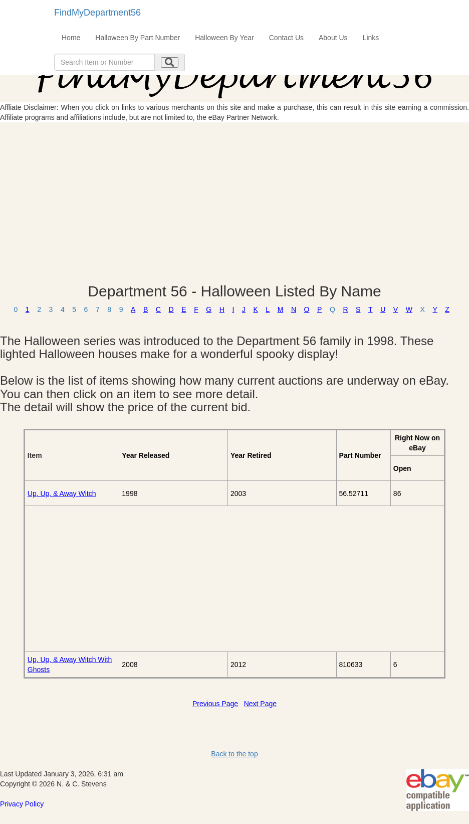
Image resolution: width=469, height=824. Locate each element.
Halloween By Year (224, 38)
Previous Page (215, 704)
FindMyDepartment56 (97, 13)
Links (371, 38)
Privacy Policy (22, 804)
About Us (333, 38)
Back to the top (234, 754)
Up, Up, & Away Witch (62, 493)
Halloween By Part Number (137, 38)
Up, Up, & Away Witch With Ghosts (70, 664)
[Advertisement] (234, 202)
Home (71, 38)
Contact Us (286, 38)
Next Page (260, 704)
